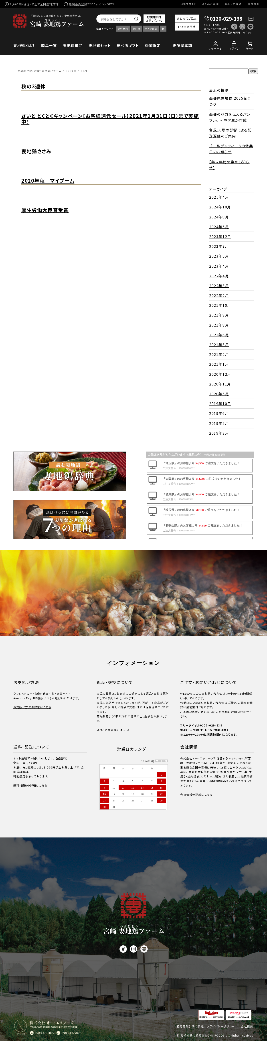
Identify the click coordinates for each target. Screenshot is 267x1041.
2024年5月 (219, 226)
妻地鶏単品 (73, 45)
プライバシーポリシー (221, 1026)
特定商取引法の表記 (190, 1026)
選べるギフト (128, 45)
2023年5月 (219, 256)
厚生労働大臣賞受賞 (45, 210)
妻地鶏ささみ (36, 151)
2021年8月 (219, 325)
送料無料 (123, 28)
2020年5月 (219, 393)
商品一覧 (49, 45)
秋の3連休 (33, 86)
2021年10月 (220, 305)
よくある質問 (210, 4)
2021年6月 (219, 334)
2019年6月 (219, 413)
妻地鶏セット (100, 45)
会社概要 (254, 4)
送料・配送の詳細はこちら (30, 785)
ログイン (234, 48)
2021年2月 (219, 354)
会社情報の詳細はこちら (196, 794)
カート (249, 48)
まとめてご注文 (187, 18)
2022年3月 (219, 285)
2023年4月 (219, 266)
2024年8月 (219, 217)
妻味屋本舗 (182, 45)
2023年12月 (220, 236)
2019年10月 (220, 403)
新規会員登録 (78, 4)
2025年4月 (219, 197)
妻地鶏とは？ (24, 45)
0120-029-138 (226, 18)
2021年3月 (219, 344)
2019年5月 (219, 423)
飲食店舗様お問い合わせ (154, 18)
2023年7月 (219, 246)
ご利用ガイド (188, 4)
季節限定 (153, 45)
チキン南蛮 (151, 28)
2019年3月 (219, 433)
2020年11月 (220, 384)
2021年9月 (219, 315)
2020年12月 (220, 374)
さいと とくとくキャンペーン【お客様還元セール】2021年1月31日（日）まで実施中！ (110, 119)
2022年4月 (219, 275)
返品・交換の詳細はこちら (114, 730)
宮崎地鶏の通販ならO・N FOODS (202, 1035)
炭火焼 (136, 28)
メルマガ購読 (233, 4)
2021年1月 (219, 364)
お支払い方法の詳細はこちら (32, 707)
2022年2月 (219, 295)
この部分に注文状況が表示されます (200, 495)
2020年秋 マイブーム (47, 180)
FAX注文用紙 (187, 26)
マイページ (215, 48)
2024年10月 (220, 207)
